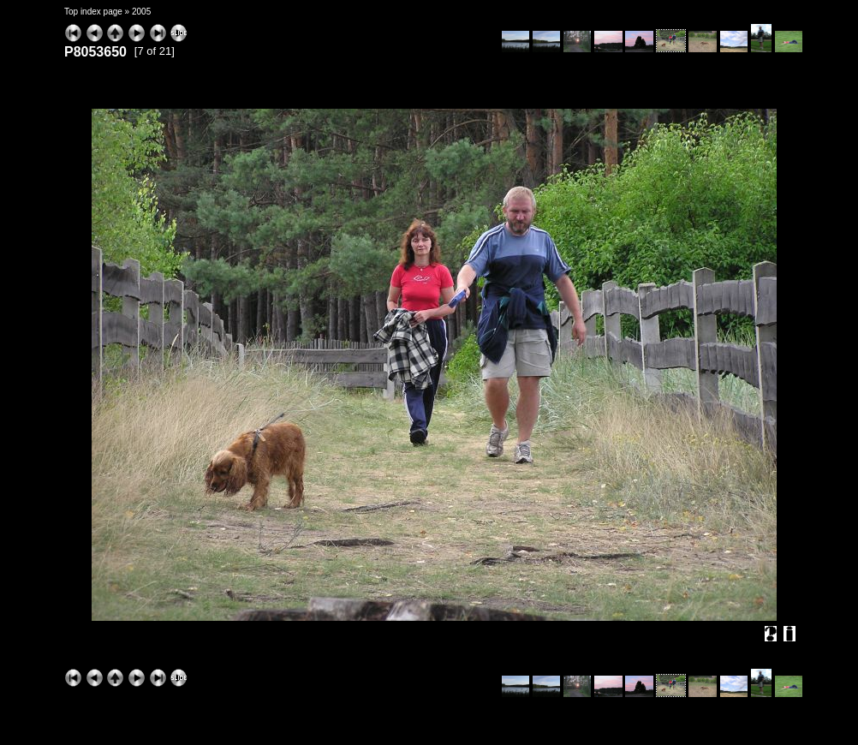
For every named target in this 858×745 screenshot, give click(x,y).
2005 (141, 11)
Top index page (93, 11)
